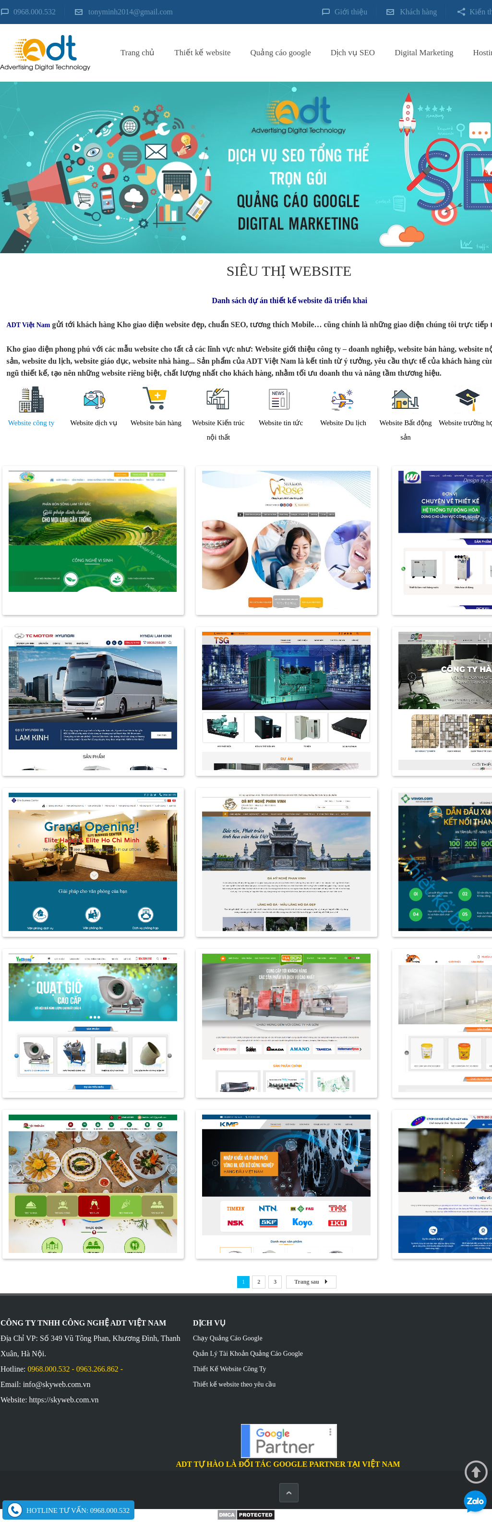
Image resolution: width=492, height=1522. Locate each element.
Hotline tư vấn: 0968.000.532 (78, 1510)
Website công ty (31, 423)
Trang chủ (137, 52)
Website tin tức (281, 423)
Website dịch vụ (93, 423)
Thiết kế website (202, 52)
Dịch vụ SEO (353, 52)
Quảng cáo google (281, 52)
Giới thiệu (351, 12)
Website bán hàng (156, 423)
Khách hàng (418, 12)
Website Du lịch (343, 423)
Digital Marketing (424, 52)
